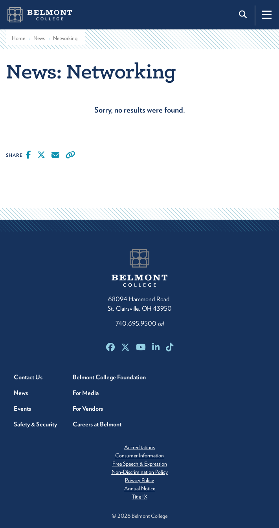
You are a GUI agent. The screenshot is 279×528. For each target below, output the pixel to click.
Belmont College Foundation (109, 377)
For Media (86, 393)
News (39, 38)
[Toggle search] (243, 14)
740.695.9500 (140, 323)
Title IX (139, 496)
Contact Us (28, 377)
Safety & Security (35, 424)
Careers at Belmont (97, 424)
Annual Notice (139, 488)
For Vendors (88, 408)
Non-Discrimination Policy (140, 472)
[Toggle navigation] (266, 14)
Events (22, 408)
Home (18, 38)
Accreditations (139, 447)
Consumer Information (139, 455)
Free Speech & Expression (139, 464)
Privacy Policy (139, 480)
